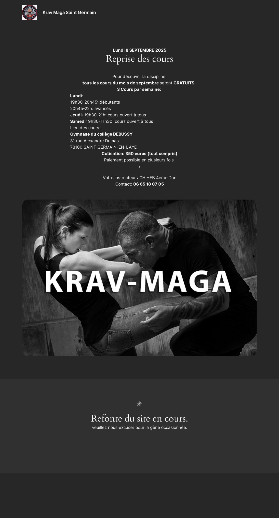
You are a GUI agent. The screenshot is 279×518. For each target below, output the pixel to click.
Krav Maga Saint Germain (69, 12)
